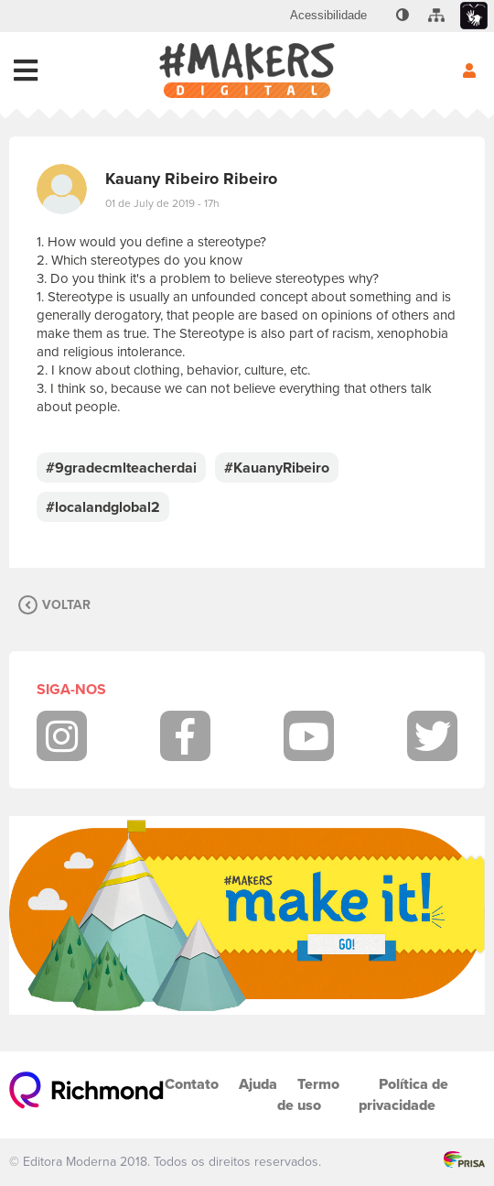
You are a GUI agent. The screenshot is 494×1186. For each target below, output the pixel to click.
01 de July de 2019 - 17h (162, 203)
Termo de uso (308, 1094)
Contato (192, 1083)
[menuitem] (328, 15)
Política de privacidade (403, 1094)
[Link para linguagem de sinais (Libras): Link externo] (474, 16)
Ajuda (258, 1083)
